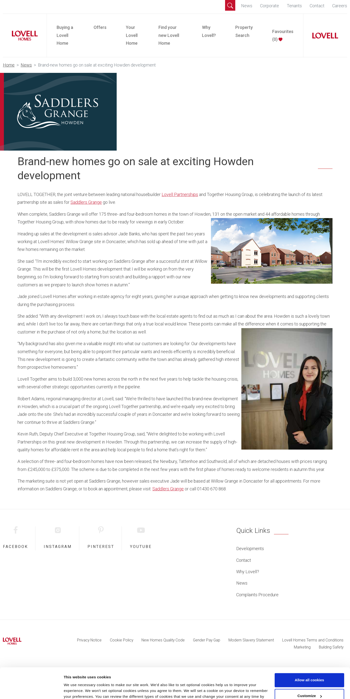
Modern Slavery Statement (251, 640)
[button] (230, 5)
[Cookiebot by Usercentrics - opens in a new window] (31, 689)
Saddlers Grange (86, 202)
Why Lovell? (209, 31)
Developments (250, 548)
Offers (100, 27)
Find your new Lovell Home (168, 35)
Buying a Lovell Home (65, 35)
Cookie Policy (121, 640)
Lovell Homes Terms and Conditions (312, 640)
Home (9, 65)
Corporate (269, 5)
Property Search (244, 31)
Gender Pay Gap (206, 640)
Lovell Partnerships (180, 194)
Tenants (294, 5)
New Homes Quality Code (163, 640)
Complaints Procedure (257, 594)
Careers (339, 5)
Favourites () (282, 35)
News (246, 5)
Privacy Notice (89, 640)
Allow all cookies (309, 654)
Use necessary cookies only (309, 685)
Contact (317, 5)
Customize (310, 669)
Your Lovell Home (132, 35)
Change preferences (81, 689)
